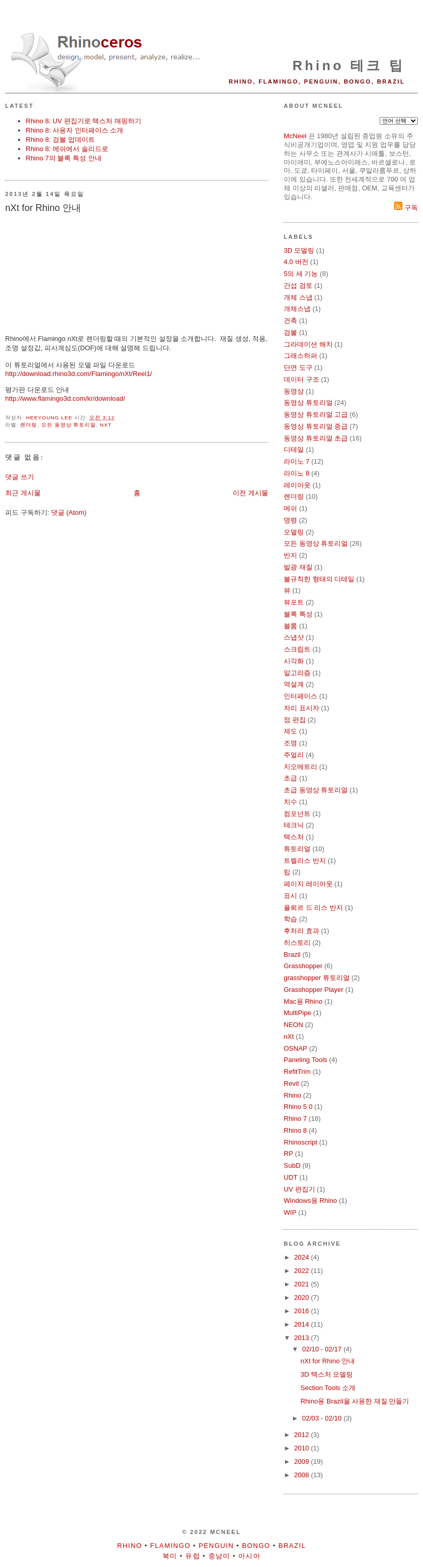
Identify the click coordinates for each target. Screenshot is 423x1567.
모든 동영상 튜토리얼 (68, 425)
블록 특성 (298, 614)
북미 (169, 1556)
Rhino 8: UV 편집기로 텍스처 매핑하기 (83, 121)
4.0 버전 (296, 262)
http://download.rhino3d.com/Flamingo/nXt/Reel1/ (78, 374)
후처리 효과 (301, 931)
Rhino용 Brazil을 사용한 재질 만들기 (354, 1401)
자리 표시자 (301, 708)
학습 (290, 919)
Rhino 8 (295, 1130)
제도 (290, 731)
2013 (302, 1338)
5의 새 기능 (301, 274)
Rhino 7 (295, 1118)
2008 (302, 1475)
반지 (290, 555)
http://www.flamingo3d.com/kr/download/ (65, 398)
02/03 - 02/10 (323, 1418)
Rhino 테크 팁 (348, 65)
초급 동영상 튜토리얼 (316, 790)
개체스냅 (297, 309)
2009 (302, 1461)
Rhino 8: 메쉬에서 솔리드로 (67, 149)
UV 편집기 (299, 1189)
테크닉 (294, 825)
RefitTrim (297, 1071)
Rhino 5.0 (298, 1107)
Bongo (256, 1545)
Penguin (216, 1545)
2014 (302, 1324)
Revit (291, 1083)
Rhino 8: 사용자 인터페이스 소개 (74, 130)
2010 (302, 1448)
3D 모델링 (299, 250)
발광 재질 (298, 567)
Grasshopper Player (314, 989)
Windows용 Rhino (310, 1200)
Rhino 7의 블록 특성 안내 (64, 158)
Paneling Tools (305, 1060)
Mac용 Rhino (303, 1001)
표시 (290, 896)
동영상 (294, 391)
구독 (406, 207)
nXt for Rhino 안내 (327, 1361)
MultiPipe (297, 1013)
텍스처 (294, 837)
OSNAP (295, 1048)
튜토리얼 (297, 849)
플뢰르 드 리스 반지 (313, 907)
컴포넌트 (297, 814)
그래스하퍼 (300, 356)
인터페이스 (300, 696)
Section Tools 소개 (327, 1388)
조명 (290, 743)
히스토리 (297, 942)
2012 (302, 1435)
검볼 (290, 332)
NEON (293, 1025)
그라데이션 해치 (308, 344)
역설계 (294, 684)
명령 (290, 520)
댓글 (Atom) (69, 512)
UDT (291, 1177)
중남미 (219, 1556)
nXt (106, 425)
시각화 (294, 661)
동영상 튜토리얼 (308, 402)
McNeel (295, 136)
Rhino (292, 1095)
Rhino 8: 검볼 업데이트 (60, 139)
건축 (290, 320)
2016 (302, 1311)
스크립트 (297, 649)
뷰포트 (294, 602)
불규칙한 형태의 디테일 (319, 579)
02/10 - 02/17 (323, 1349)
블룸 (290, 626)
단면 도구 (298, 367)
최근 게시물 (23, 493)
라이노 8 (297, 473)
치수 (290, 802)
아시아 (249, 1556)
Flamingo (170, 1545)
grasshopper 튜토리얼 (317, 978)
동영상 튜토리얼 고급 (316, 414)
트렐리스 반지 (305, 860)
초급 (290, 778)
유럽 (192, 1556)
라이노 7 (297, 461)
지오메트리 (300, 767)
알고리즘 (297, 673)
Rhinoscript (300, 1142)
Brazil (292, 954)
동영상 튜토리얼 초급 (316, 438)
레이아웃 (297, 485)
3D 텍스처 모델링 (326, 1374)
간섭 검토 (298, 285)
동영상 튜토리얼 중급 (316, 426)
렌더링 (28, 425)
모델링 (294, 532)
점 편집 (295, 720)
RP (288, 1153)
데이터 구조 (301, 379)
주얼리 (294, 755)
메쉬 (290, 508)
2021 (302, 1284)
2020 (302, 1297)
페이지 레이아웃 (308, 884)
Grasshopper (303, 966)
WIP (290, 1212)
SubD (292, 1165)
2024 (302, 1257)
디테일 (294, 449)
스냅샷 (294, 637)
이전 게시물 (250, 493)
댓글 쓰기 (19, 477)
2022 (302, 1271)
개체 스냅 (298, 297)
